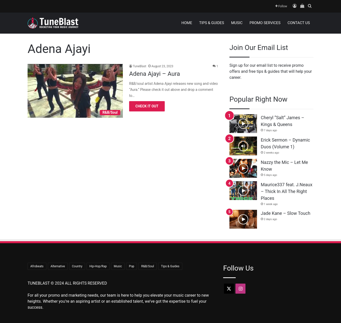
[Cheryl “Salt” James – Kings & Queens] (243, 123)
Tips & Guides (211, 23)
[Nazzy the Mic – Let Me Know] (243, 168)
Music (237, 23)
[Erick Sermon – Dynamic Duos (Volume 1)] (243, 146)
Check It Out (146, 106)
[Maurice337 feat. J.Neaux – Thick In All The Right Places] (243, 190)
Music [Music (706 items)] (118, 266)
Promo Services (265, 23)
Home (187, 23)
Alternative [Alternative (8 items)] (58, 266)
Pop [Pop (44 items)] (131, 266)
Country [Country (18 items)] (77, 266)
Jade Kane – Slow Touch (285, 213)
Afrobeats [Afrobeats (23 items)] (37, 266)
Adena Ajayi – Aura (154, 73)
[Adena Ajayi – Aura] (75, 91)
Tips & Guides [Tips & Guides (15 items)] (170, 266)
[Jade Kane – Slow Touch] (243, 219)
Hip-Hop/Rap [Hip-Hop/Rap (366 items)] (98, 266)
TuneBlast (139, 66)
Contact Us (299, 23)
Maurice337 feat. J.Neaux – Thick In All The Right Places (286, 191)
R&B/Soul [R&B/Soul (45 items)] (147, 266)
